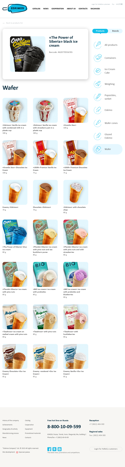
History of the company (10, 421)
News (45, 9)
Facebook (49, 449)
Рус (113, 4)
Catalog (36, 9)
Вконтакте (54, 449)
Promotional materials (33, 433)
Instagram (60, 449)
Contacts (83, 9)
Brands (115, 31)
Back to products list (14, 23)
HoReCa (101, 4)
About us (71, 9)
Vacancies (95, 9)
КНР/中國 (119, 4)
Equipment (29, 429)
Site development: (16, 452)
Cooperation (58, 9)
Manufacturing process (10, 433)
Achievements (7, 425)
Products (100, 31)
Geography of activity (10, 429)
